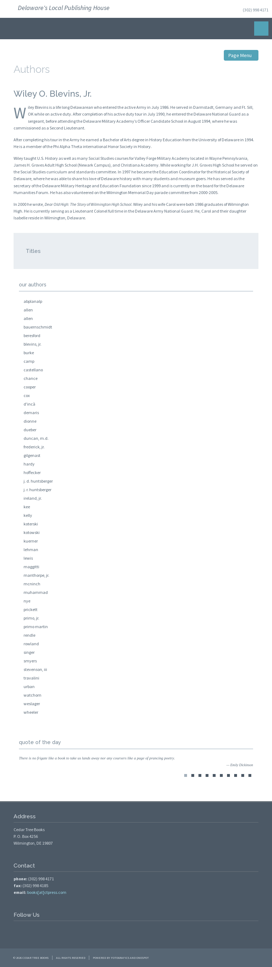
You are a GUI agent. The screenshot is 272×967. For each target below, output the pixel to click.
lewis (28, 558)
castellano (33, 369)
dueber (30, 429)
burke (29, 352)
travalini (31, 678)
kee (27, 506)
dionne (30, 421)
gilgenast (32, 455)
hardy (29, 464)
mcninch (32, 583)
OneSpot (142, 958)
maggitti (31, 566)
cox (27, 395)
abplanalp (33, 301)
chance (30, 378)
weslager (32, 703)
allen (28, 309)
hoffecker (32, 472)
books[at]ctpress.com (46, 892)
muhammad (36, 592)
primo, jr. (31, 618)
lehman (31, 549)
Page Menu (241, 55)
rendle (29, 635)
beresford (32, 335)
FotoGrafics (120, 958)
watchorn (32, 695)
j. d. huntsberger (38, 481)
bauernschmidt (38, 327)
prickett (30, 609)
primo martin (36, 626)
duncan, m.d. (36, 438)
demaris (31, 412)
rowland (31, 643)
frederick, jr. (34, 446)
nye (27, 601)
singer (29, 652)
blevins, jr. (32, 344)
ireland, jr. (33, 498)
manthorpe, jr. (36, 575)
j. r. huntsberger (37, 489)
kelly (28, 515)
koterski (31, 523)
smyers (30, 660)
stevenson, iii (35, 669)
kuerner (31, 541)
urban (29, 686)
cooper (30, 387)
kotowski (32, 532)
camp (29, 361)
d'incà (29, 404)
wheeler (31, 712)
